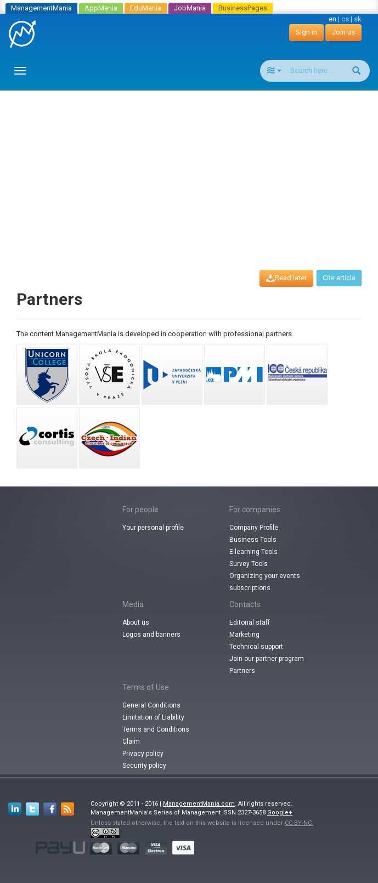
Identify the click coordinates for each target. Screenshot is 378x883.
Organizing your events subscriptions (264, 582)
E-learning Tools (253, 552)
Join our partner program (266, 659)
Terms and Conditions (155, 729)
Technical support (256, 646)
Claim (131, 741)
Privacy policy (142, 753)
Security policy (144, 765)
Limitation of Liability (153, 717)
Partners (242, 671)
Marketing (244, 634)
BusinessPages (242, 8)
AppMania (100, 8)
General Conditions (151, 705)
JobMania (190, 8)
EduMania (145, 8)
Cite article (339, 278)
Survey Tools (248, 564)
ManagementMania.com (199, 803)
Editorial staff (249, 622)
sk (358, 19)
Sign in (306, 32)
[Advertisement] (193, 170)
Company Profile (253, 527)
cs (345, 19)
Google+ (279, 812)
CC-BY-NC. (299, 823)
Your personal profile (153, 527)
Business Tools (253, 540)
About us (135, 622)
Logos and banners (151, 634)
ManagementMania (41, 8)
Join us (343, 32)
